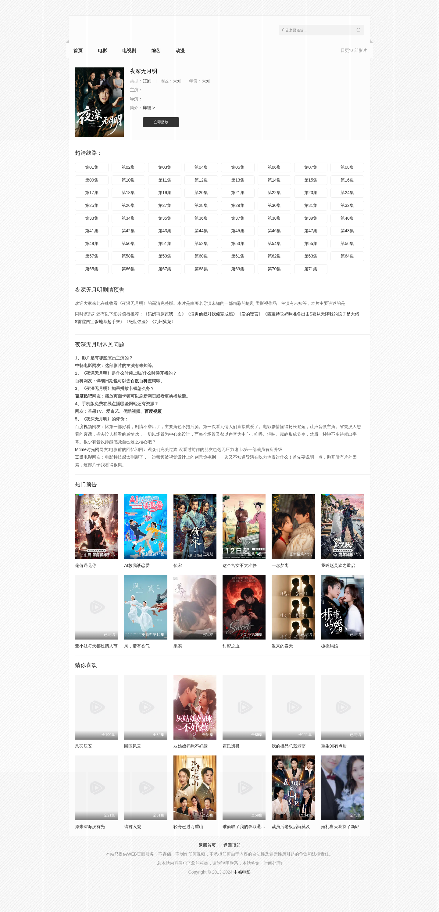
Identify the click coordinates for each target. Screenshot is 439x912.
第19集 (165, 192)
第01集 (91, 167)
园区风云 (132, 746)
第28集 (201, 205)
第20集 (201, 192)
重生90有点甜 (334, 746)
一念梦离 (280, 565)
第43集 (165, 230)
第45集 (237, 230)
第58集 (128, 256)
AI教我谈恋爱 (136, 565)
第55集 (311, 243)
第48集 (347, 230)
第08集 (347, 167)
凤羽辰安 (83, 746)
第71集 (311, 268)
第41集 (91, 230)
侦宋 (177, 565)
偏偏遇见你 (85, 565)
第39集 (311, 218)
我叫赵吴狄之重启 (338, 565)
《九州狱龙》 (163, 321)
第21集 (237, 192)
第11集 (165, 180)
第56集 (347, 243)
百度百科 (139, 380)
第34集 (128, 218)
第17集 (91, 192)
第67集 (165, 268)
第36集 (201, 218)
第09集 (91, 180)
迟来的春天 (282, 645)
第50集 (128, 243)
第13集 (237, 180)
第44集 (201, 230)
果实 (177, 645)
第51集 (165, 243)
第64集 (347, 256)
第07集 (311, 167)
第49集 (91, 243)
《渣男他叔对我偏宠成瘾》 (211, 314)
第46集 (274, 230)
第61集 (237, 256)
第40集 (347, 218)
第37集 (237, 218)
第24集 (347, 192)
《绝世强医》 (137, 321)
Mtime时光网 (87, 449)
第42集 (128, 230)
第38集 (274, 218)
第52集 (201, 243)
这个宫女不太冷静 (240, 565)
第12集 (201, 180)
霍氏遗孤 (231, 746)
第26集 (128, 205)
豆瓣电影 (83, 457)
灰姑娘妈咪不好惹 (190, 746)
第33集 (91, 218)
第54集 (274, 243)
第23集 (311, 192)
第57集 (91, 256)
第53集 (237, 243)
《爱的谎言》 (250, 314)
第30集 (274, 205)
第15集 (311, 180)
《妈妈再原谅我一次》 (164, 314)
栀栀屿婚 (329, 645)
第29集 (237, 205)
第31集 (311, 205)
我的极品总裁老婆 (289, 746)
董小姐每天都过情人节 (96, 645)
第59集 (165, 256)
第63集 (311, 256)
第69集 (237, 268)
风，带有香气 (137, 645)
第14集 (274, 180)
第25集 (91, 205)
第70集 (274, 268)
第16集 (347, 180)
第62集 (274, 256)
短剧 (250, 303)
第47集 (311, 230)
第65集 (91, 268)
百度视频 (153, 411)
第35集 (165, 218)
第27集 (165, 205)
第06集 (274, 167)
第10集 (128, 180)
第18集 (128, 192)
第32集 (347, 205)
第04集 (201, 167)
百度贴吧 (83, 396)
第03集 (165, 167)
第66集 (128, 268)
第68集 (201, 268)
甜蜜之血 (231, 645)
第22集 (274, 192)
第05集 (237, 167)
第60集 (201, 256)
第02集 (128, 167)
